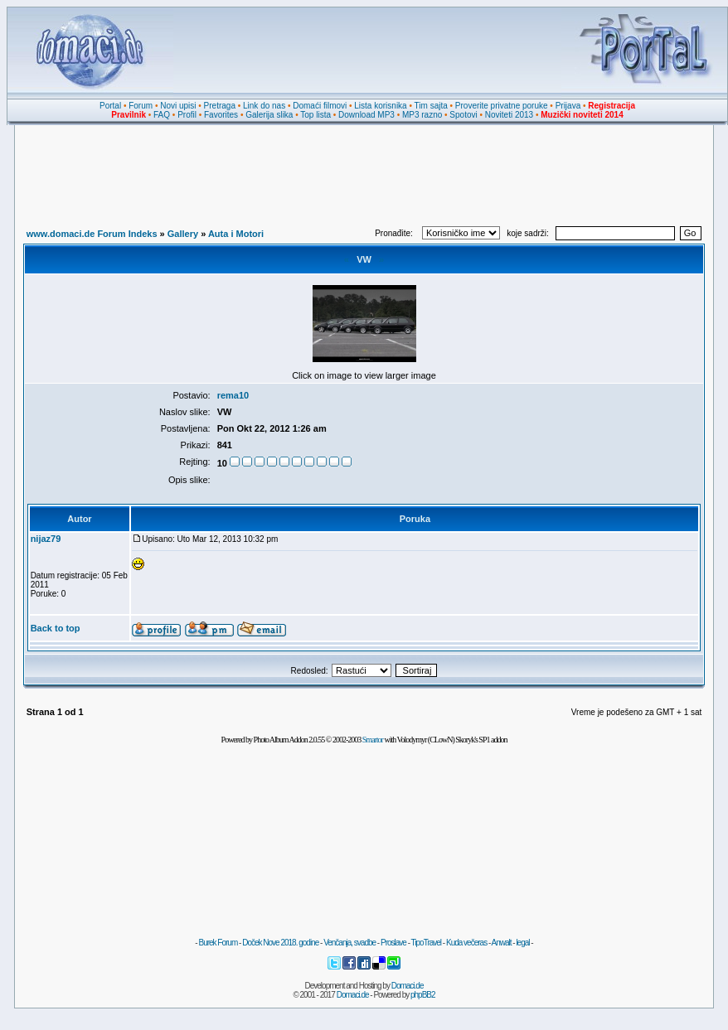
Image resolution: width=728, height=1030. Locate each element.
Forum (141, 105)
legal (522, 942)
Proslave (393, 942)
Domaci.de (407, 985)
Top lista (315, 114)
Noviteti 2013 (509, 114)
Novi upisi (178, 105)
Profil (187, 114)
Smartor (372, 739)
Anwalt (501, 942)
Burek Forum (217, 942)
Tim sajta (431, 105)
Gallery (182, 234)
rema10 (233, 395)
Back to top (55, 628)
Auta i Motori (236, 234)
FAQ (161, 114)
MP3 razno (422, 114)
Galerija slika (269, 114)
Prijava (568, 105)
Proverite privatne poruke (501, 105)
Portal (110, 105)
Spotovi (463, 114)
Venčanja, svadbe (349, 942)
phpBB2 (422, 994)
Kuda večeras (466, 942)
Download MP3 (366, 114)
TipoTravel (426, 942)
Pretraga (219, 105)
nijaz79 (46, 539)
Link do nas (264, 105)
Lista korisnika (380, 105)
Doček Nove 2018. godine (280, 942)
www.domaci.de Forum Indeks (92, 234)
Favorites (221, 114)
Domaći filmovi (320, 105)
